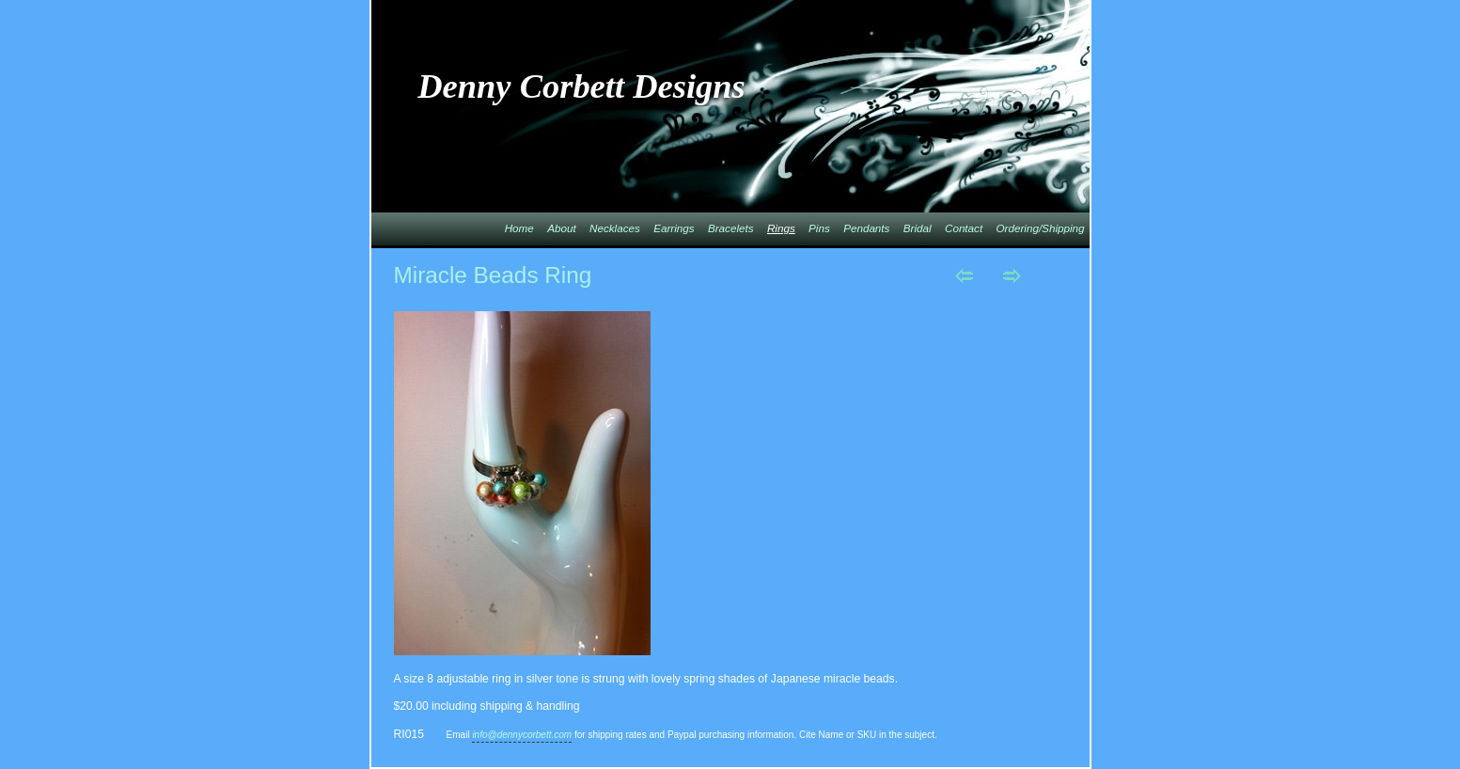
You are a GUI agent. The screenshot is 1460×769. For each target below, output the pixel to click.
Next (1012, 275)
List (1059, 275)
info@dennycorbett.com (522, 735)
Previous (964, 275)
